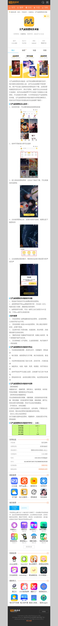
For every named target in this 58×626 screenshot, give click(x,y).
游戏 (30, 8)
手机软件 (24, 12)
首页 (13, 8)
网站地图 (29, 621)
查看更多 (29, 547)
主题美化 (30, 12)
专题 (38, 8)
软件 (21, 8)
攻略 (46, 8)
